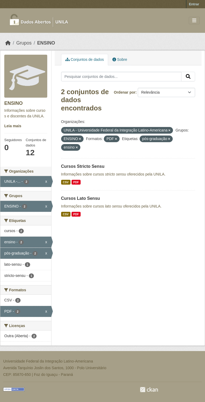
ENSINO (46, 43)
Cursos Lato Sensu (80, 198)
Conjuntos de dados (84, 59)
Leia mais (12, 126)
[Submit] (188, 76)
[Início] (8, 43)
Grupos (23, 43)
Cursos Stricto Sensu (83, 166)
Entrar (194, 4)
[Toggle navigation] (194, 21)
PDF (76, 182)
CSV (66, 182)
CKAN (149, 389)
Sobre (119, 59)
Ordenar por (125, 92)
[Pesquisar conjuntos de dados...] (121, 76)
